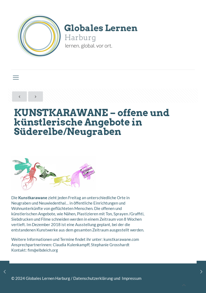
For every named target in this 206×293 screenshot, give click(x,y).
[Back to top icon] (184, 285)
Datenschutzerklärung (93, 278)
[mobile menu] (15, 77)
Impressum (131, 278)
